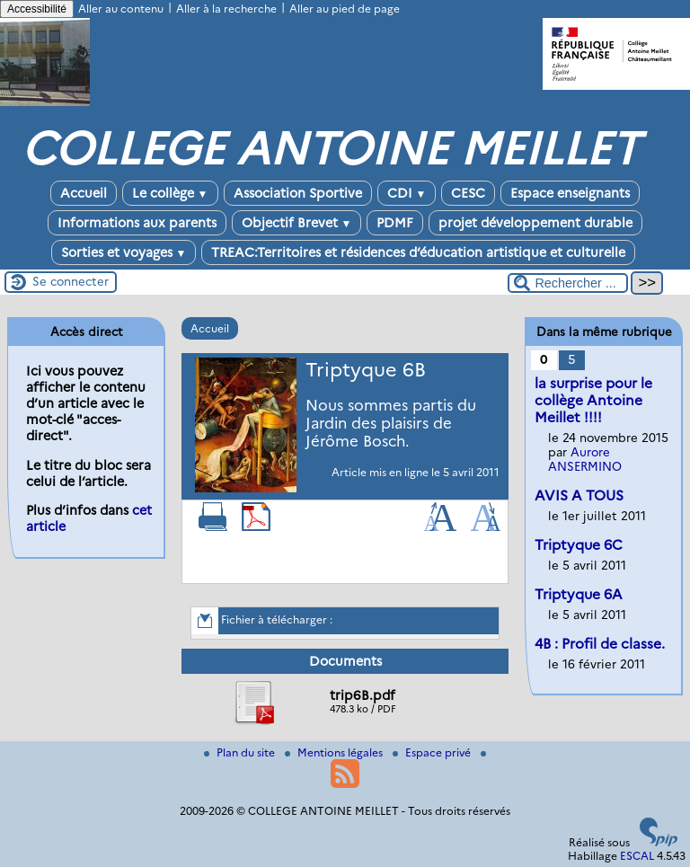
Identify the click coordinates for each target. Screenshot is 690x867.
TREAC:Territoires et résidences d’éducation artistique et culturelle (418, 252)
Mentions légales (335, 752)
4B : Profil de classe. (600, 643)
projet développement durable (535, 223)
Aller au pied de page (344, 8)
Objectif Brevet (297, 223)
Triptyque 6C (579, 544)
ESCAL (637, 856)
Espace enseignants (570, 193)
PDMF (394, 223)
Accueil (83, 193)
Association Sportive (298, 193)
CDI (407, 193)
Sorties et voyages (124, 252)
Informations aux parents (137, 223)
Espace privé (433, 752)
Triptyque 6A (579, 594)
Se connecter (70, 281)
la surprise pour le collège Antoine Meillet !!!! (593, 400)
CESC (468, 193)
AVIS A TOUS (579, 495)
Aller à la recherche (226, 8)
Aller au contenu (121, 8)
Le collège (170, 193)
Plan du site (241, 752)
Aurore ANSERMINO (585, 459)
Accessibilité (36, 9)
